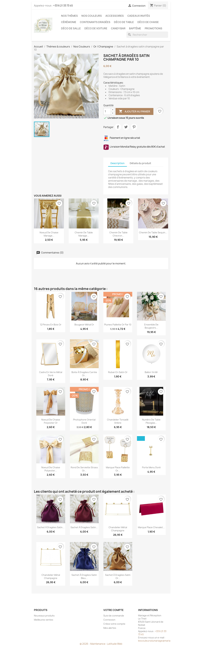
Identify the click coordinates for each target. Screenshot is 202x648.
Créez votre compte (114, 623)
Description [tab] (117, 163)
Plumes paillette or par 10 (117, 324)
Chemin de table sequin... (153, 232)
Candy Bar (118, 28)
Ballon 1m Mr (151, 372)
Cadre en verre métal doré (50, 374)
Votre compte (113, 610)
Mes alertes (109, 627)
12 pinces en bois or (50, 324)
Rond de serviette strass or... (84, 469)
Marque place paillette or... (118, 469)
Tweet (126, 127)
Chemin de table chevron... (118, 234)
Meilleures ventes (43, 619)
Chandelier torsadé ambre (117, 421)
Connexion (109, 619)
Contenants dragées (95, 22)
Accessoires (114, 16)
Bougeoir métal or (84, 324)
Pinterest (134, 127)
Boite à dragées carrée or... (84, 374)
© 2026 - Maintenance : (93, 643)
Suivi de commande (113, 615)
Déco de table (124, 22)
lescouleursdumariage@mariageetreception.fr (163, 640)
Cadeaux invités (138, 16)
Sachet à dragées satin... (50, 527)
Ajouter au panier (134, 111)
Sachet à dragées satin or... (118, 576)
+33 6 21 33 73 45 (63, 5)
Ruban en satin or (118, 372)
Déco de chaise (148, 22)
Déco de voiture (95, 28)
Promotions (153, 28)
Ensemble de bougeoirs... (151, 326)
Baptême (135, 28)
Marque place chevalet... (151, 527)
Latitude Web (114, 643)
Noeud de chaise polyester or (50, 421)
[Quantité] (107, 111)
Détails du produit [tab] (140, 163)
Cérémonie (68, 22)
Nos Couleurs (91, 16)
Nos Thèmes (69, 16)
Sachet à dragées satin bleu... (84, 576)
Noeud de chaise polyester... (50, 469)
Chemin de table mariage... (84, 234)
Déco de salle (71, 28)
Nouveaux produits (44, 615)
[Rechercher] (147, 35)
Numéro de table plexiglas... (151, 421)
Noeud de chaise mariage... (49, 234)
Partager (118, 127)
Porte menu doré (151, 467)
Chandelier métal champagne (118, 529)
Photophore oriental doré (84, 421)
